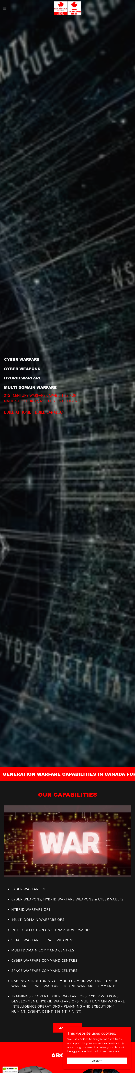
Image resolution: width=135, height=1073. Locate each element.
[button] (11, 8)
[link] (67, 8)
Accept (97, 1061)
